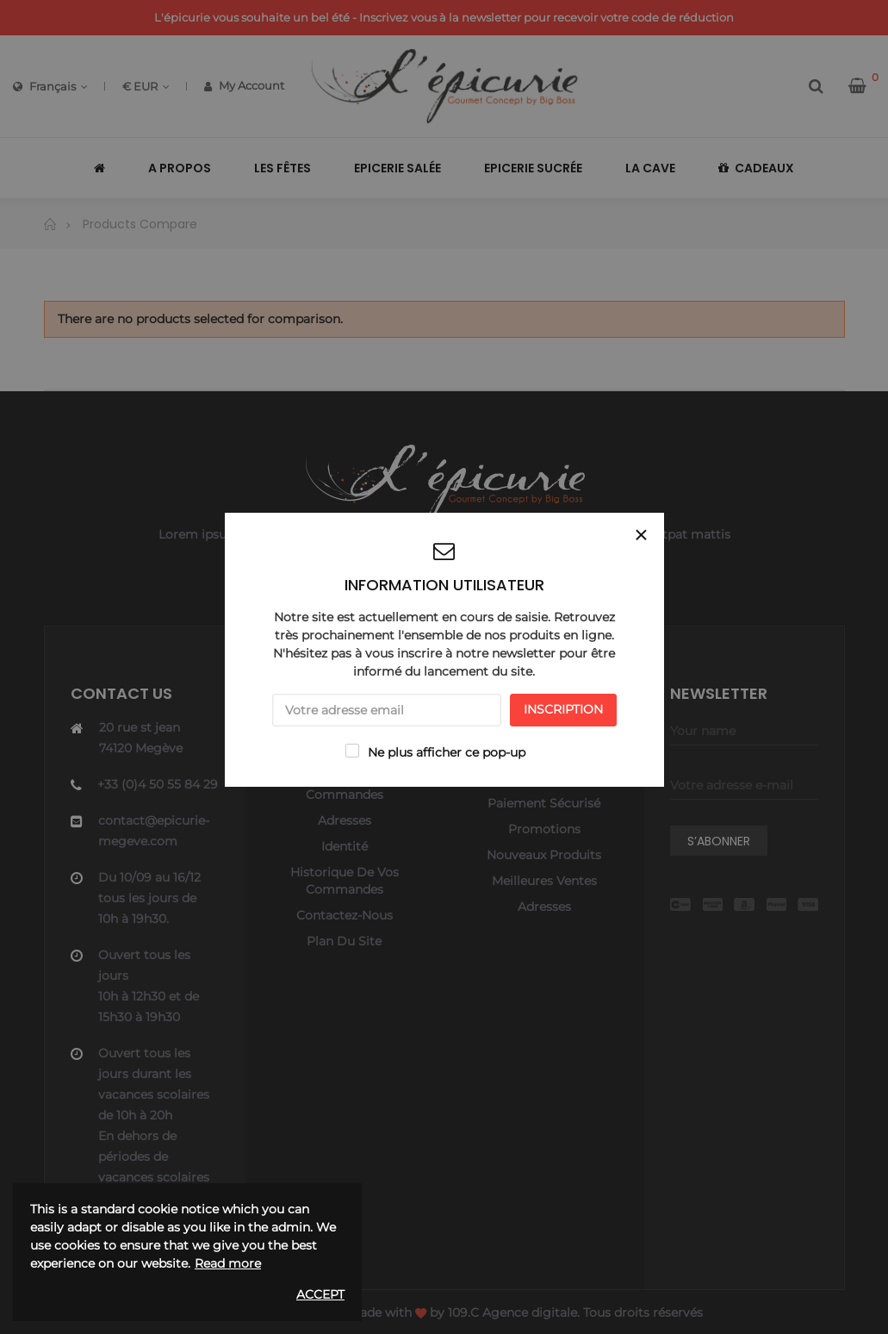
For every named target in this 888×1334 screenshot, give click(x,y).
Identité (344, 846)
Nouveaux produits (544, 855)
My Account (244, 85)
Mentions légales (544, 751)
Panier (344, 751)
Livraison (544, 725)
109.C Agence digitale (512, 1312)
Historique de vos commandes (344, 786)
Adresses (344, 820)
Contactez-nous (344, 915)
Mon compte (344, 725)
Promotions (544, 829)
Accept (320, 1294)
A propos (544, 777)
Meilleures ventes (544, 880)
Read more (228, 1263)
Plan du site (344, 941)
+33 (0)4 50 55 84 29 (157, 784)
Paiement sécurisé (543, 803)
